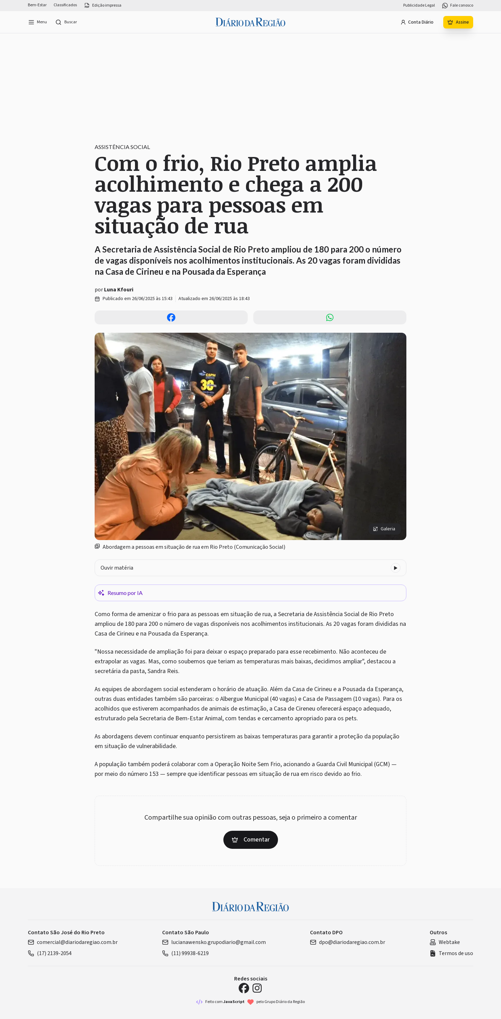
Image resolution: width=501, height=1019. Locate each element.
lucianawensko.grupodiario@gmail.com (214, 942)
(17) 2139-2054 (50, 953)
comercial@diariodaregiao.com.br (73, 942)
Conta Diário (417, 22)
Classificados (65, 5)
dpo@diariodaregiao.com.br (347, 942)
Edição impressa (102, 5)
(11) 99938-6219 (185, 953)
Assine (458, 22)
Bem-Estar (37, 5)
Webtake (445, 942)
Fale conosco (457, 5)
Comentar (251, 839)
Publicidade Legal (419, 5)
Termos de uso (451, 953)
